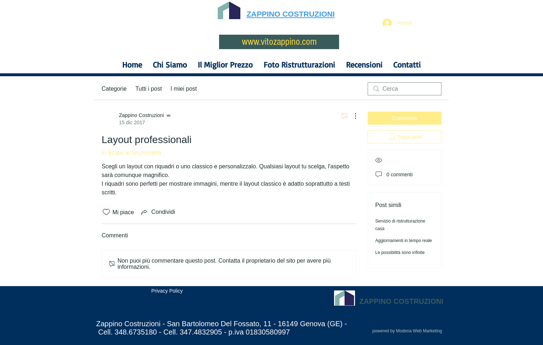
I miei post (184, 89)
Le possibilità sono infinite (400, 252)
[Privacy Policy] (167, 291)
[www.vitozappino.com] (279, 42)
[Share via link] (157, 212)
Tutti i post (148, 89)
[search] (404, 88)
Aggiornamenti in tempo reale (403, 240)
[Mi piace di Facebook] (143, 309)
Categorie (114, 89)
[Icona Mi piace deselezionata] (106, 212)
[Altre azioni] (351, 116)
